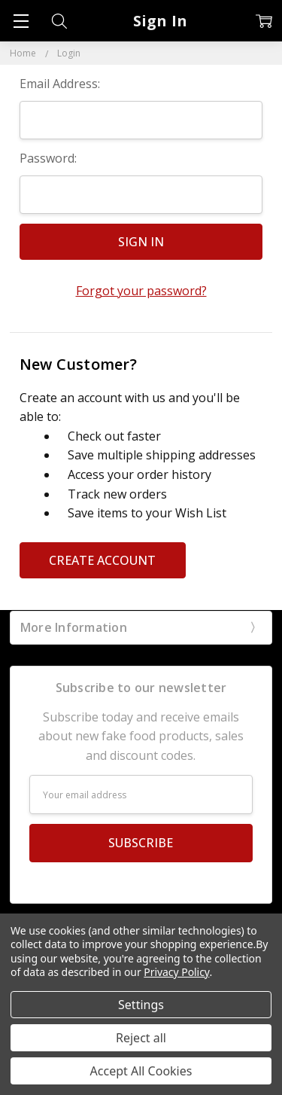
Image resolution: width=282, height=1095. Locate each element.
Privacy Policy (176, 972)
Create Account (102, 560)
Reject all (141, 1037)
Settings (141, 1004)
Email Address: (60, 83)
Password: (48, 158)
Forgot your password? (141, 290)
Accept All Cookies (141, 1071)
